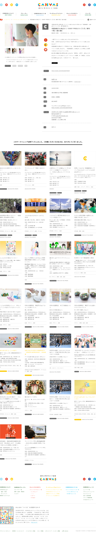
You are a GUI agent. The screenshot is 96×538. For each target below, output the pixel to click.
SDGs (14, 365)
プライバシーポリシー (5, 531)
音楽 (92, 187)
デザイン (88, 187)
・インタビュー (34, 491)
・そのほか (32, 497)
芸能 (1, 454)
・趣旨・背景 (3, 491)
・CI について (3, 493)
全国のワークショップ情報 (53, 493)
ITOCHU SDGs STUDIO (6, 365)
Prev (7, 35)
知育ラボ (54, 79)
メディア (83, 187)
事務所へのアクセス (5, 495)
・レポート (32, 495)
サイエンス (7, 231)
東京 (18, 365)
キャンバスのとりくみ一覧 (72, 489)
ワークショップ (3, 188)
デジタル (40, 231)
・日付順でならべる (71, 493)
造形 (1, 185)
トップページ (7, 19)
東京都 (14, 65)
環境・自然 (13, 231)
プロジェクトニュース (88, 491)
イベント (59, 192)
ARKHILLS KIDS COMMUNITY (32, 369)
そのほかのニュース (88, 499)
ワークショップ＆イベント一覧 (54, 489)
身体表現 (20, 65)
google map (77, 81)
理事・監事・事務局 (19, 491)
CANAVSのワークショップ (53, 491)
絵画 (26, 65)
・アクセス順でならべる (72, 491)
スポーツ (54, 368)
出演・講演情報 (87, 495)
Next (36, 35)
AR (50, 368)
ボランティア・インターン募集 (52, 531)
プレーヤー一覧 (18, 489)
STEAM (2, 231)
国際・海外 (77, 187)
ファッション (28, 185)
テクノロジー (60, 368)
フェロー (16, 493)
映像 (61, 414)
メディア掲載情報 (87, 497)
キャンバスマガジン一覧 (36, 489)
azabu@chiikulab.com (62, 115)
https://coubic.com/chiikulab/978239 (61, 70)
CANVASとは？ (4, 489)
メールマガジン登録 (30, 531)
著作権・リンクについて (18, 531)
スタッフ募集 (40, 531)
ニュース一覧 (86, 489)
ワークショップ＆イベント (20, 19)
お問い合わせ (65, 531)
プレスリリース (87, 493)
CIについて (34, 522)
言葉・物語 (77, 367)
